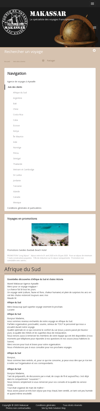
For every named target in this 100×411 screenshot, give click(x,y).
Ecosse (16, 125)
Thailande (17, 164)
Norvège (17, 147)
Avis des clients (15, 87)
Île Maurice (18, 136)
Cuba (15, 120)
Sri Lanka (17, 175)
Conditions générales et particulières (24, 208)
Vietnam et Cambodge (23, 169)
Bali (15, 103)
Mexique (17, 202)
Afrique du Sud (20, 92)
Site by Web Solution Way (54, 408)
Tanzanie (17, 186)
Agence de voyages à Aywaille (21, 81)
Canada (16, 197)
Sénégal (16, 158)
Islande (16, 191)
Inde (15, 142)
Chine (15, 109)
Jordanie (17, 180)
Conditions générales (46, 405)
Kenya (16, 131)
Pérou (16, 153)
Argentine (17, 98)
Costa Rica (18, 114)
